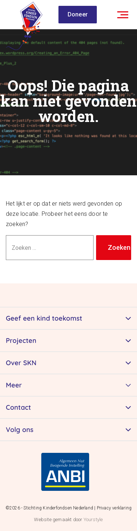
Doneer (78, 14)
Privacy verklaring (114, 508)
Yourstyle (92, 519)
